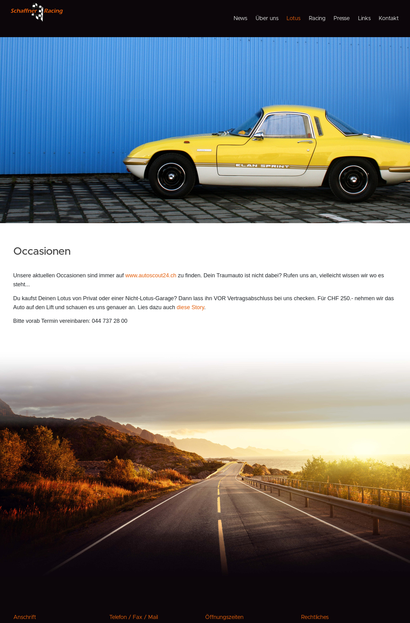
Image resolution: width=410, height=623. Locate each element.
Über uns (267, 18)
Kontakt (389, 18)
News (240, 18)
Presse (342, 18)
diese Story (190, 307)
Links (364, 18)
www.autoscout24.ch (150, 275)
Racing (317, 18)
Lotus (293, 18)
